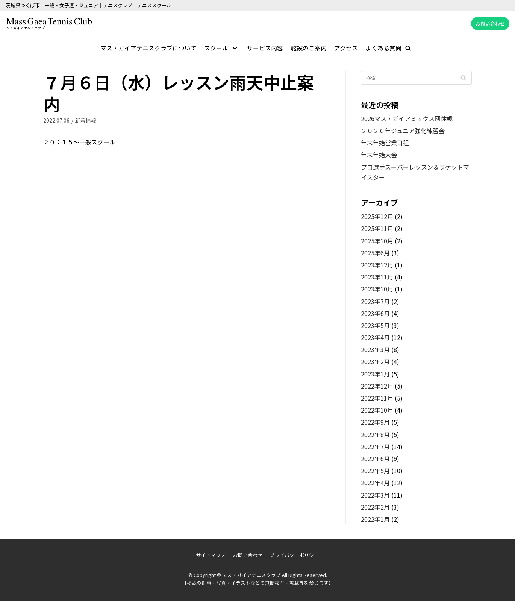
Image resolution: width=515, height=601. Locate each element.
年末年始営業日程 (385, 142)
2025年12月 (377, 216)
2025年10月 (377, 240)
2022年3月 (375, 494)
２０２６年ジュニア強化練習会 (403, 130)
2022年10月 (377, 409)
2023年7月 (375, 301)
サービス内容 (265, 47)
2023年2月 (375, 361)
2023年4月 (375, 337)
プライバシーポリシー (294, 555)
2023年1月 (375, 373)
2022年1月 (375, 519)
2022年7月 (375, 446)
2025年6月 (375, 252)
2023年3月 (375, 349)
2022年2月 (375, 506)
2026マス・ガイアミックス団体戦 (407, 118)
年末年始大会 (379, 154)
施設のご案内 (309, 47)
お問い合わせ (490, 23)
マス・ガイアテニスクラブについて (148, 47)
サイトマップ (211, 555)
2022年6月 (375, 458)
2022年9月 (375, 422)
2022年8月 (375, 434)
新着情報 (85, 120)
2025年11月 (377, 228)
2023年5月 (375, 325)
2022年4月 (375, 482)
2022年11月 (377, 397)
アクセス (346, 47)
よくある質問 (384, 47)
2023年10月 (377, 289)
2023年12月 (377, 264)
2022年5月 (375, 470)
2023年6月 (375, 313)
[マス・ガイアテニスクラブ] (49, 24)
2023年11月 (377, 276)
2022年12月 (377, 385)
